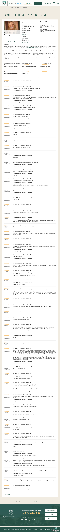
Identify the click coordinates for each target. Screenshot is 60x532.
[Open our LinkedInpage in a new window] (26, 519)
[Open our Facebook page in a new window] (22, 519)
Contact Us (41, 529)
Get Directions (25, 42)
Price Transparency (48, 529)
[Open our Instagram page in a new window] (29, 519)
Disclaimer (17, 529)
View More (7, 494)
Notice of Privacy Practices (9, 529)
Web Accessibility (35, 529)
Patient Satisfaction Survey (45, 77)
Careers (51, 514)
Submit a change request (33, 501)
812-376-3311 (7, 37)
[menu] (56, 3)
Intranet (50, 518)
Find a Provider (18, 7)
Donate (21, 529)
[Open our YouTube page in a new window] (33, 519)
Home (11, 7)
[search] (47, 3)
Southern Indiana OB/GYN (32, 47)
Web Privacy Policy (27, 529)
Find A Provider (38, 3)
